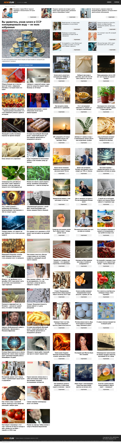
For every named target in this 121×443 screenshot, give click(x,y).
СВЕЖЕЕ (109, 2)
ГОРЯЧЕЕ (116, 2)
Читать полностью (26, 65)
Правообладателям (5, 442)
